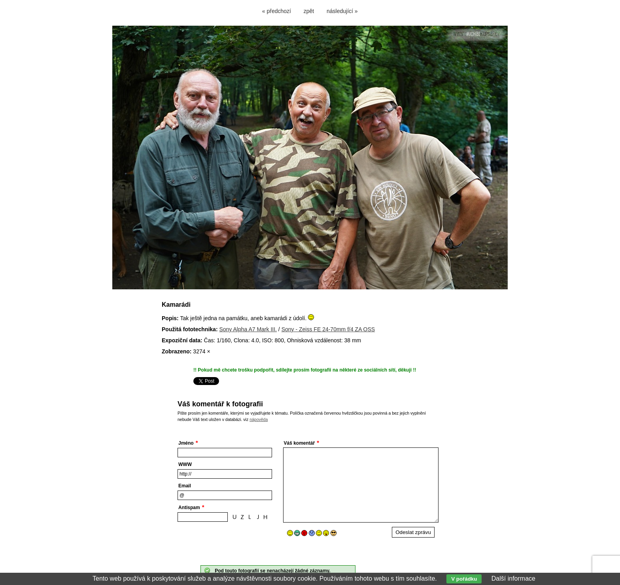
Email (184, 486)
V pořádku (464, 579)
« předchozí (276, 11)
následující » (342, 11)
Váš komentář (299, 443)
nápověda (259, 419)
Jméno (186, 443)
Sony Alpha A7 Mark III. (248, 329)
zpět (309, 11)
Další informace (513, 578)
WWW (185, 464)
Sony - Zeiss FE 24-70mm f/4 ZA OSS (328, 329)
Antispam (189, 507)
